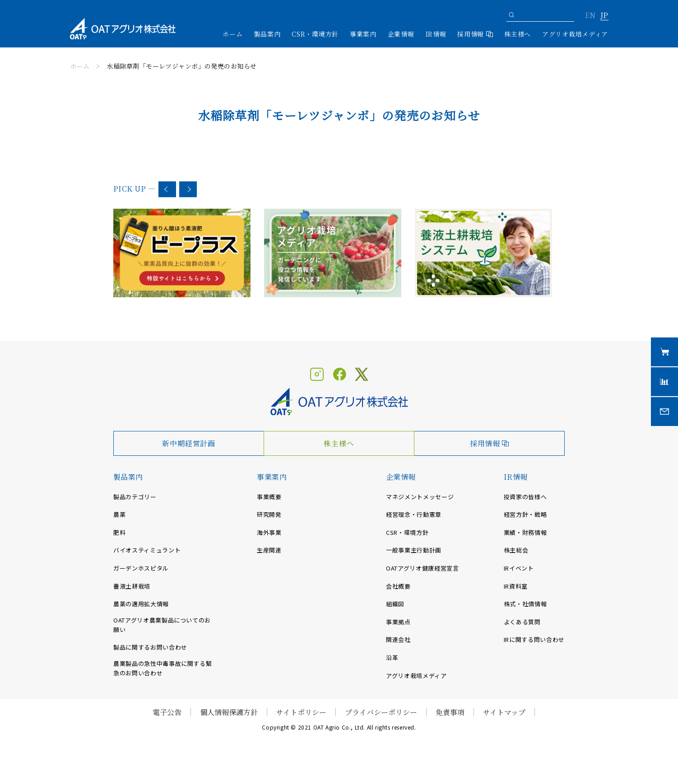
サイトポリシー (301, 712)
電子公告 (167, 712)
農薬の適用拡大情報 (141, 603)
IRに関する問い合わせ (534, 639)
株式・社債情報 (525, 603)
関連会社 (398, 639)
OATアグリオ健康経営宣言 (422, 568)
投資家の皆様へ (525, 496)
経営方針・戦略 (525, 514)
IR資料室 (516, 586)
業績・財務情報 (525, 532)
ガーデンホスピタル (141, 568)
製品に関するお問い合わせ (150, 647)
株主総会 (516, 550)
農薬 (119, 514)
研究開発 (269, 514)
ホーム (232, 33)
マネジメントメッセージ (420, 496)
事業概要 (269, 496)
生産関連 (269, 550)
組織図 (395, 603)
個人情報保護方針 (229, 712)
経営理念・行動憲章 (413, 514)
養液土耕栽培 (131, 586)
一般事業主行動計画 (413, 550)
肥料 (119, 532)
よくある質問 (522, 622)
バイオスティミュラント (147, 550)
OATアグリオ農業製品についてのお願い (162, 625)
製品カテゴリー (135, 496)
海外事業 (269, 532)
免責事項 (450, 712)
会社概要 (398, 586)
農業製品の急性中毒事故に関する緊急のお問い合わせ (162, 668)
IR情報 (516, 477)
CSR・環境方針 (315, 33)
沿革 (392, 657)
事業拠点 (398, 622)
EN (590, 15)
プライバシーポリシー (381, 712)
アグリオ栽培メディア (575, 33)
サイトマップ (504, 712)
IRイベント (519, 568)
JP (604, 15)
